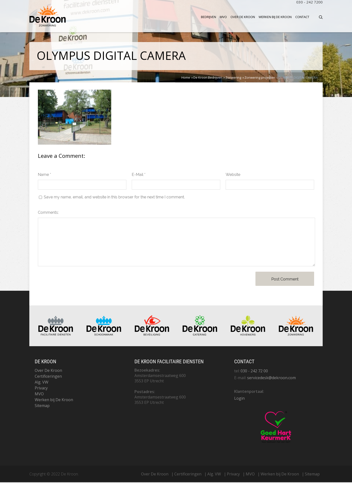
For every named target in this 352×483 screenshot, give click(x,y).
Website (233, 175)
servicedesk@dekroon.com (271, 378)
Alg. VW (41, 383)
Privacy (41, 388)
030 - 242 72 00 (254, 371)
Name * (44, 175)
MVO (223, 17)
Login (239, 399)
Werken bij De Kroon (275, 17)
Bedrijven (208, 17)
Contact (302, 17)
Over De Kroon (243, 17)
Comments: (48, 213)
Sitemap (42, 406)
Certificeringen (48, 377)
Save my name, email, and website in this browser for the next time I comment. (114, 198)
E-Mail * (138, 175)
